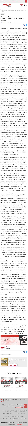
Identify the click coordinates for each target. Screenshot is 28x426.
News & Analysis (3, 414)
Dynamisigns (19, 424)
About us (10, 411)
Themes (14, 419)
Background (14, 416)
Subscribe (25, 410)
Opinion (22, 413)
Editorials (17, 413)
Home (8, 410)
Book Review (25, 414)
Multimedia (20, 418)
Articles (7, 418)
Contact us (16, 411)
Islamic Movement (18, 414)
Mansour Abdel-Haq (7, 385)
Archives (12, 410)
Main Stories (12, 413)
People (25, 418)
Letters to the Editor (21, 416)
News (16, 410)
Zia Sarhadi (21, 385)
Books (11, 418)
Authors (20, 410)
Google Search (22, 411)
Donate (6, 411)
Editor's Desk (7, 416)
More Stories (12, 365)
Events (15, 418)
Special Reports (10, 414)
